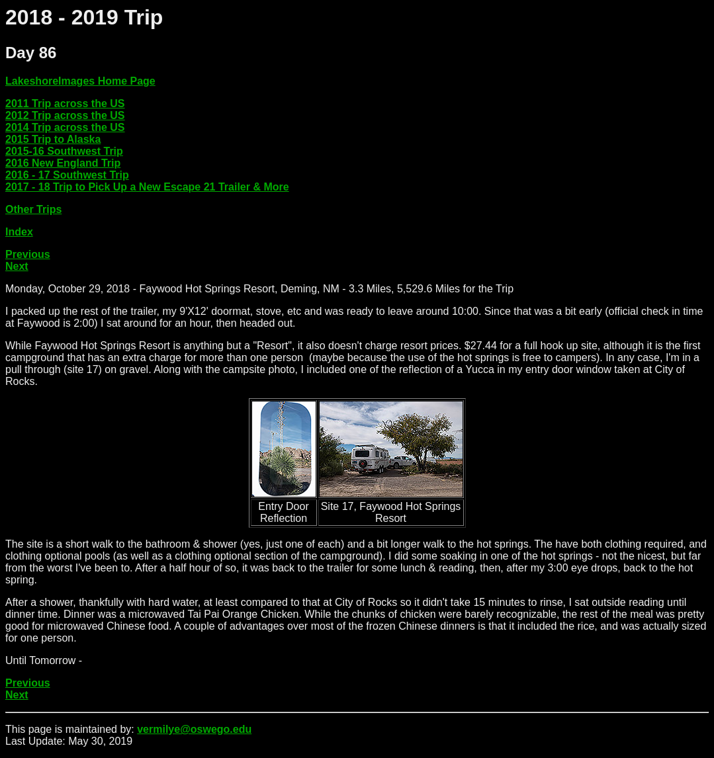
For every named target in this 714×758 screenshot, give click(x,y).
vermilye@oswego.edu (194, 729)
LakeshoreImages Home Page (80, 81)
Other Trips (33, 209)
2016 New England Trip (62, 163)
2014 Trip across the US (65, 127)
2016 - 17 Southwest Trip (67, 175)
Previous (27, 254)
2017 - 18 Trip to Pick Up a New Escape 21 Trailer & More (147, 186)
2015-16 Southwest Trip (64, 151)
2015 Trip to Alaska (53, 139)
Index (19, 231)
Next (16, 266)
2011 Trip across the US (65, 103)
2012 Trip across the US (65, 115)
